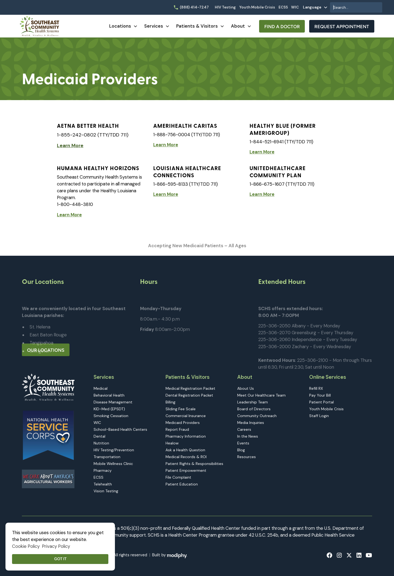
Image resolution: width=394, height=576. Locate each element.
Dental (99, 436)
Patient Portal (321, 402)
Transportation (107, 456)
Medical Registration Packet (190, 388)
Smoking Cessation (111, 415)
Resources (246, 456)
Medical (101, 388)
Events (243, 443)
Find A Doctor (282, 26)
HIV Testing (225, 7)
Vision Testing (106, 490)
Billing (170, 402)
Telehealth (103, 484)
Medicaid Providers (183, 422)
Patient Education (182, 484)
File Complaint (178, 477)
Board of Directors (254, 408)
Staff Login (319, 415)
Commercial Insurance (186, 415)
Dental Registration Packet (189, 395)
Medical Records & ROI (186, 456)
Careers (244, 429)
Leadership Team (252, 402)
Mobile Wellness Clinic (113, 463)
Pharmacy (103, 470)
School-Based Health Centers (120, 429)
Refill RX (316, 388)
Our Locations (45, 350)
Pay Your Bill (320, 395)
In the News (247, 436)
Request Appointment (341, 26)
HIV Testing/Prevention (114, 449)
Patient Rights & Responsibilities (194, 463)
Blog (241, 449)
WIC (295, 7)
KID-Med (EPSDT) (109, 408)
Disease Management (113, 402)
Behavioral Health (109, 395)
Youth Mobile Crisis (257, 7)
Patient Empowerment (186, 470)
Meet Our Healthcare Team (261, 395)
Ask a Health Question (185, 449)
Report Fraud (177, 429)
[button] (315, 7)
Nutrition (101, 443)
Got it (60, 559)
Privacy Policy (56, 546)
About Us (245, 388)
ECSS (283, 7)
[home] (39, 26)
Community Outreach (257, 415)
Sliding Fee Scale (181, 408)
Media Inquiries (250, 422)
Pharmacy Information (186, 436)
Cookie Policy (26, 546)
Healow (172, 443)
